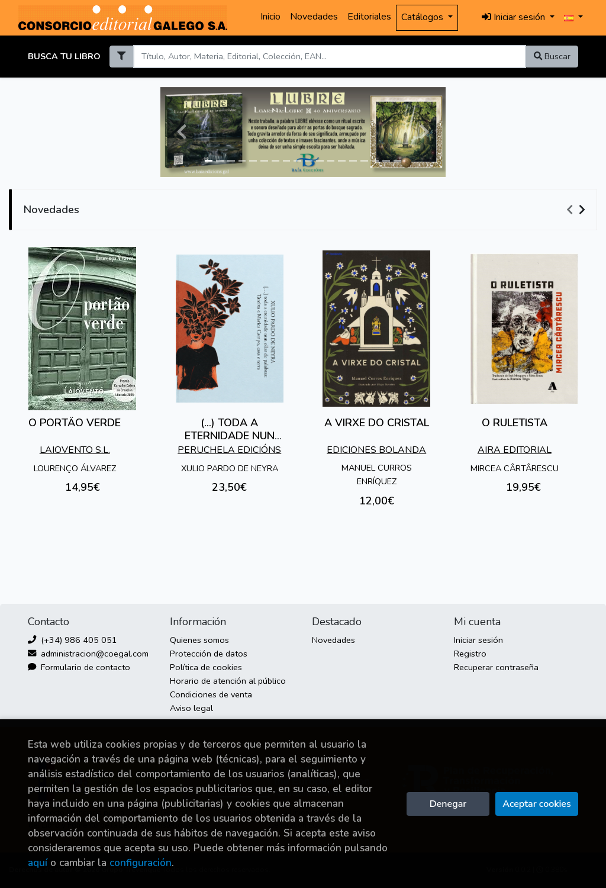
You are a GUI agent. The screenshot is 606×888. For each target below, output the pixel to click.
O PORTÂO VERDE (74, 423)
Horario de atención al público (228, 681)
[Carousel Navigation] (577, 210)
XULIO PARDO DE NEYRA (229, 468)
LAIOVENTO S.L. (75, 449)
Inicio (270, 16)
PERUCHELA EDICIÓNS (229, 449)
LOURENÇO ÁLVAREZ (75, 468)
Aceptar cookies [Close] (536, 803)
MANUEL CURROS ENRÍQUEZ (376, 474)
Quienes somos (199, 640)
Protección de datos (208, 653)
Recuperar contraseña (496, 667)
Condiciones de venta (211, 694)
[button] (181, 132)
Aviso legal (191, 708)
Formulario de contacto (79, 667)
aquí (37, 863)
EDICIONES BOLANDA (376, 449)
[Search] (329, 56)
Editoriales (369, 16)
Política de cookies (206, 667)
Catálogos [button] (423, 17)
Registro (470, 653)
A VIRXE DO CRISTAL (376, 423)
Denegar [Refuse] (448, 803)
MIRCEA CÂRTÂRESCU (514, 468)
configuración (140, 863)
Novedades (314, 16)
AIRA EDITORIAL (515, 449)
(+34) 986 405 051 (72, 640)
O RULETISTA (514, 423)
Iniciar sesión (478, 640)
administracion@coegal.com (88, 653)
